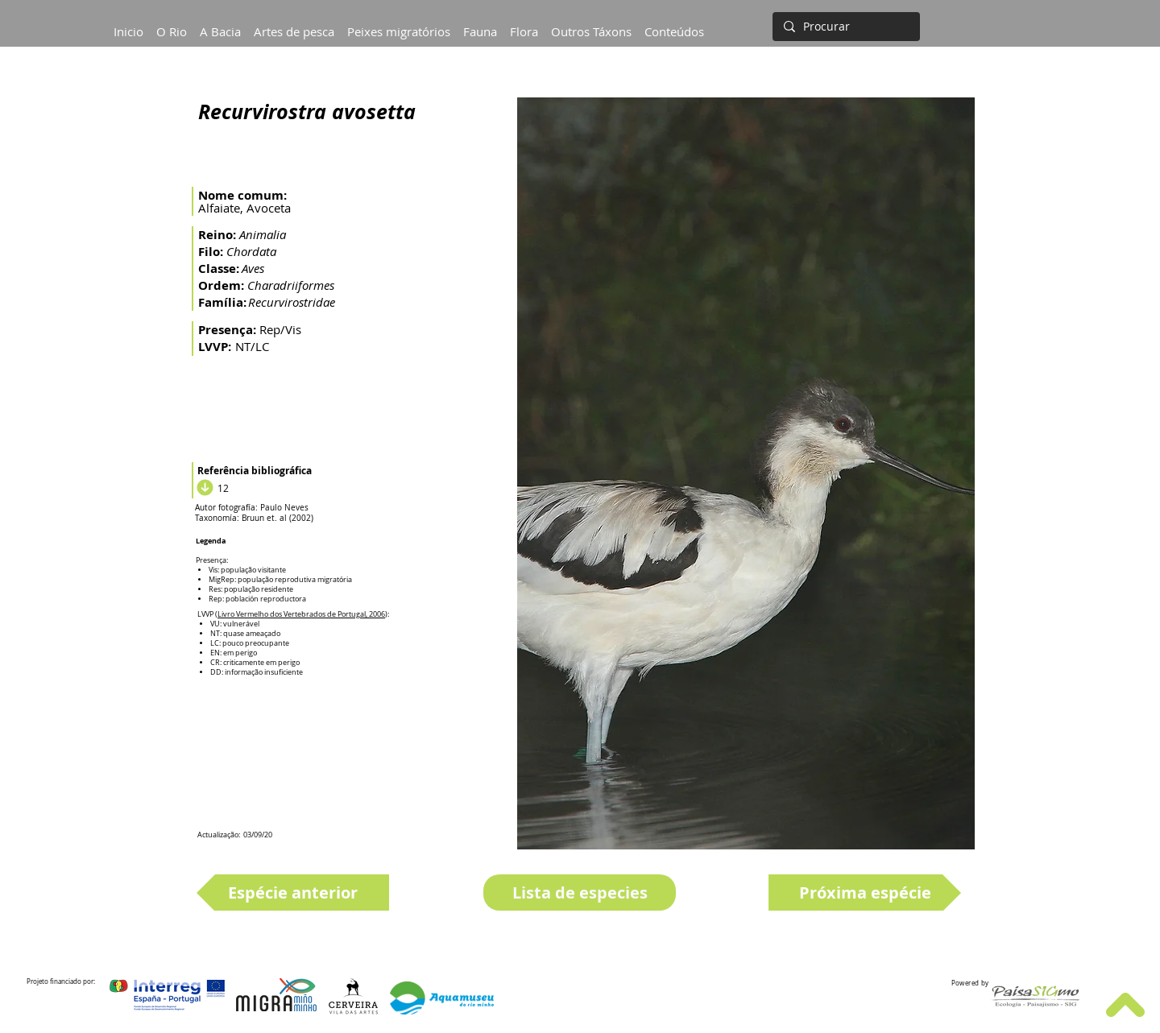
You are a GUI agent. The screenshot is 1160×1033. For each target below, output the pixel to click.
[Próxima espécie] (864, 892)
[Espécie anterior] (293, 892)
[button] (220, 24)
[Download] (203, 488)
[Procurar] (844, 26)
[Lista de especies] (579, 892)
